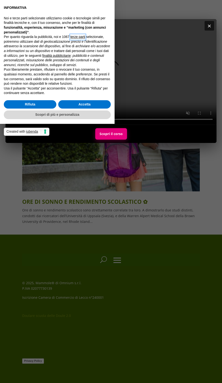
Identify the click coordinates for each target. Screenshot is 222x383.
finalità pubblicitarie (56, 56)
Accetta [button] (85, 104)
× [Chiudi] (209, 25)
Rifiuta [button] (30, 104)
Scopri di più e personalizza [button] (57, 114)
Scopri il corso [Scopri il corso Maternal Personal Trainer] (111, 133)
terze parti (77, 37)
